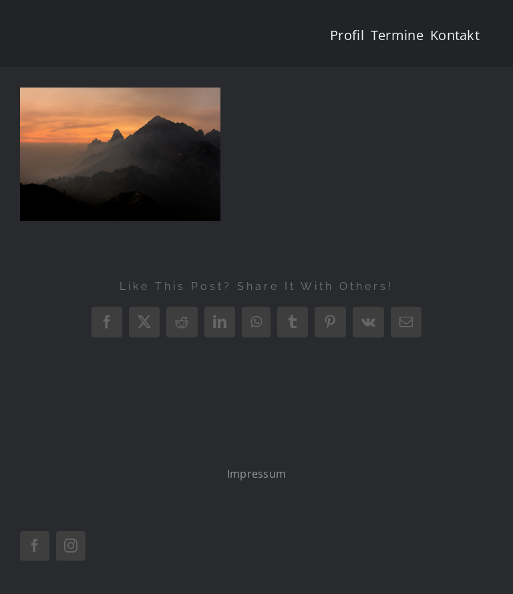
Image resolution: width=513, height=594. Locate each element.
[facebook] (34, 546)
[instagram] (71, 546)
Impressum (256, 473)
